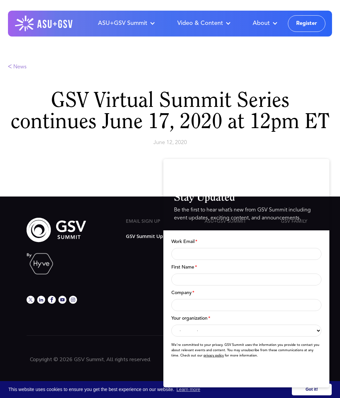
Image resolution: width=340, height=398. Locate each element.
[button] (126, 23)
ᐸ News (17, 67)
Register (306, 23)
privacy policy (214, 355)
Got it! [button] (311, 389)
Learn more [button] (189, 389)
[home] (44, 24)
